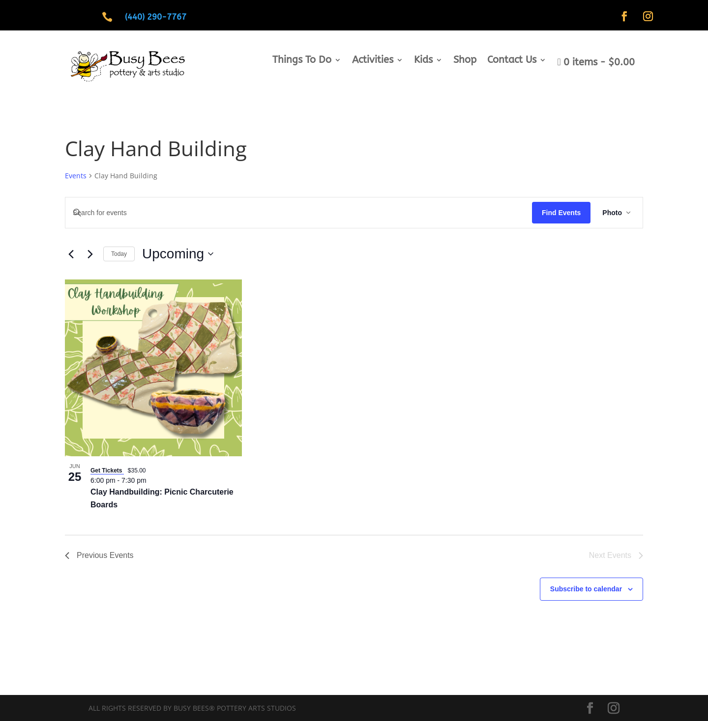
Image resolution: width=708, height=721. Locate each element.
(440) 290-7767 (155, 17)
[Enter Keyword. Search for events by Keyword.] (298, 213)
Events (76, 175)
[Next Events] (90, 254)
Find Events (561, 213)
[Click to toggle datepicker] (177, 254)
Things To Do (301, 60)
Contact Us (511, 60)
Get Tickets (107, 470)
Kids (423, 60)
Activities (372, 60)
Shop (464, 60)
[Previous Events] (71, 254)
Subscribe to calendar (586, 589)
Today (119, 253)
